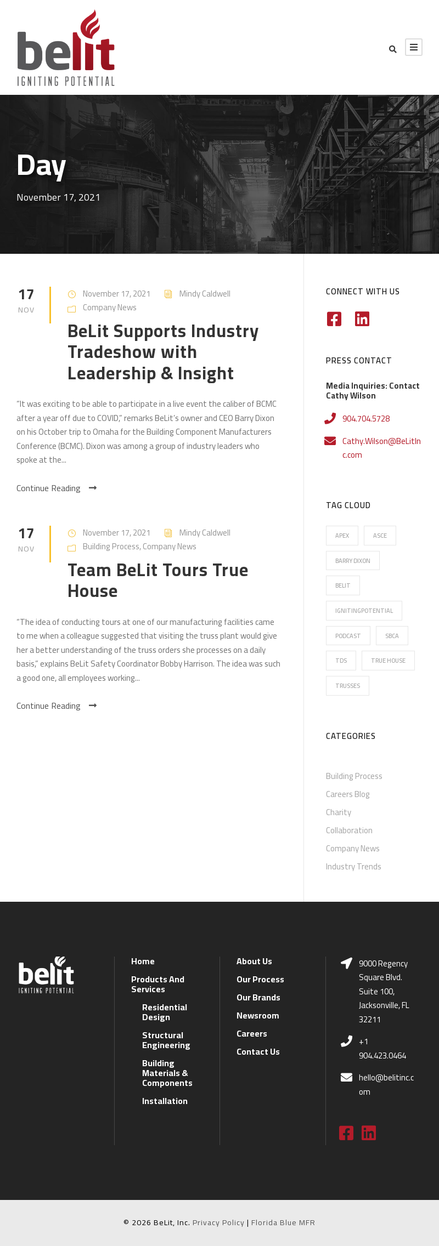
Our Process (260, 979)
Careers (252, 1033)
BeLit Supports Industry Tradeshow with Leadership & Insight (163, 351)
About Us (254, 961)
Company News (110, 307)
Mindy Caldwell (204, 293)
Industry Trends (353, 866)
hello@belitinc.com (386, 1084)
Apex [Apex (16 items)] (342, 535)
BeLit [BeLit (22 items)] (343, 585)
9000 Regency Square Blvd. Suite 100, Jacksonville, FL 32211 (384, 991)
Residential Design (164, 1012)
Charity (338, 812)
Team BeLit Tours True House (158, 580)
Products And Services (157, 984)
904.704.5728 (366, 418)
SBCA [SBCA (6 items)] (392, 635)
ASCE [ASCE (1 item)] (380, 535)
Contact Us (258, 1051)
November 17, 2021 (116, 293)
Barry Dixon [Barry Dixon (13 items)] (352, 560)
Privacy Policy (219, 1222)
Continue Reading (56, 488)
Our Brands (258, 997)
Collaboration (349, 830)
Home (143, 961)
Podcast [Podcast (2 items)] (348, 635)
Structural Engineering (166, 1040)
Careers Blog (348, 794)
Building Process (111, 546)
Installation (165, 1101)
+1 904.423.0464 (382, 1048)
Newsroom (258, 1015)
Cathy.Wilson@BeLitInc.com (381, 448)
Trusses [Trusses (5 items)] (347, 685)
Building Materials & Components (167, 1073)
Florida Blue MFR (283, 1222)
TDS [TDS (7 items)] (341, 660)
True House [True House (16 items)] (388, 660)
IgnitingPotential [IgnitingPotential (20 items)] (364, 610)
